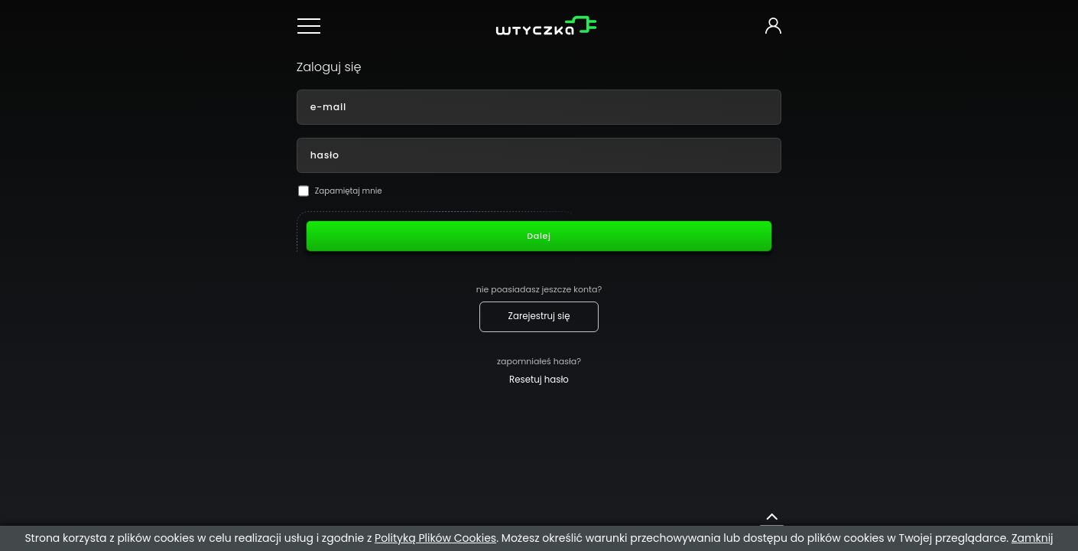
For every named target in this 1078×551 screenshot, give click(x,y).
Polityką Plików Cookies (435, 538)
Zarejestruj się (539, 316)
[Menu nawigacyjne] (311, 26)
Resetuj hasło (539, 379)
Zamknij (1032, 538)
